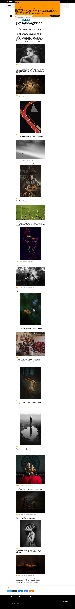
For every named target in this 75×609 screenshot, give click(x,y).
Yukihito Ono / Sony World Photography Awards (27, 95)
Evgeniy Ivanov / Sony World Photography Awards (27, 160)
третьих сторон (30, 5)
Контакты (16, 596)
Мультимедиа (20, 582)
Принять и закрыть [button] (55, 15)
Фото (17, 582)
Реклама (12, 596)
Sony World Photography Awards (34, 582)
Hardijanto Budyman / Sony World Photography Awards (29, 485)
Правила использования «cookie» (44, 596)
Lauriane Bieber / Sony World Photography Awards (27, 287)
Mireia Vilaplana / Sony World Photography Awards (27, 64)
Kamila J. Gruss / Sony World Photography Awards (28, 548)
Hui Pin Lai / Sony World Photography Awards (27, 261)
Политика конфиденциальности (24, 596)
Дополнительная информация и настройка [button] (24, 15)
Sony (28, 582)
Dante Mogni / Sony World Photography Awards (28, 575)
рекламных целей (54, 7)
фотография (25, 582)
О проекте (8, 596)
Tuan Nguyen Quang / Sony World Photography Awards (29, 514)
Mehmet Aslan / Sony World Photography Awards (27, 221)
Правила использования (34, 596)
